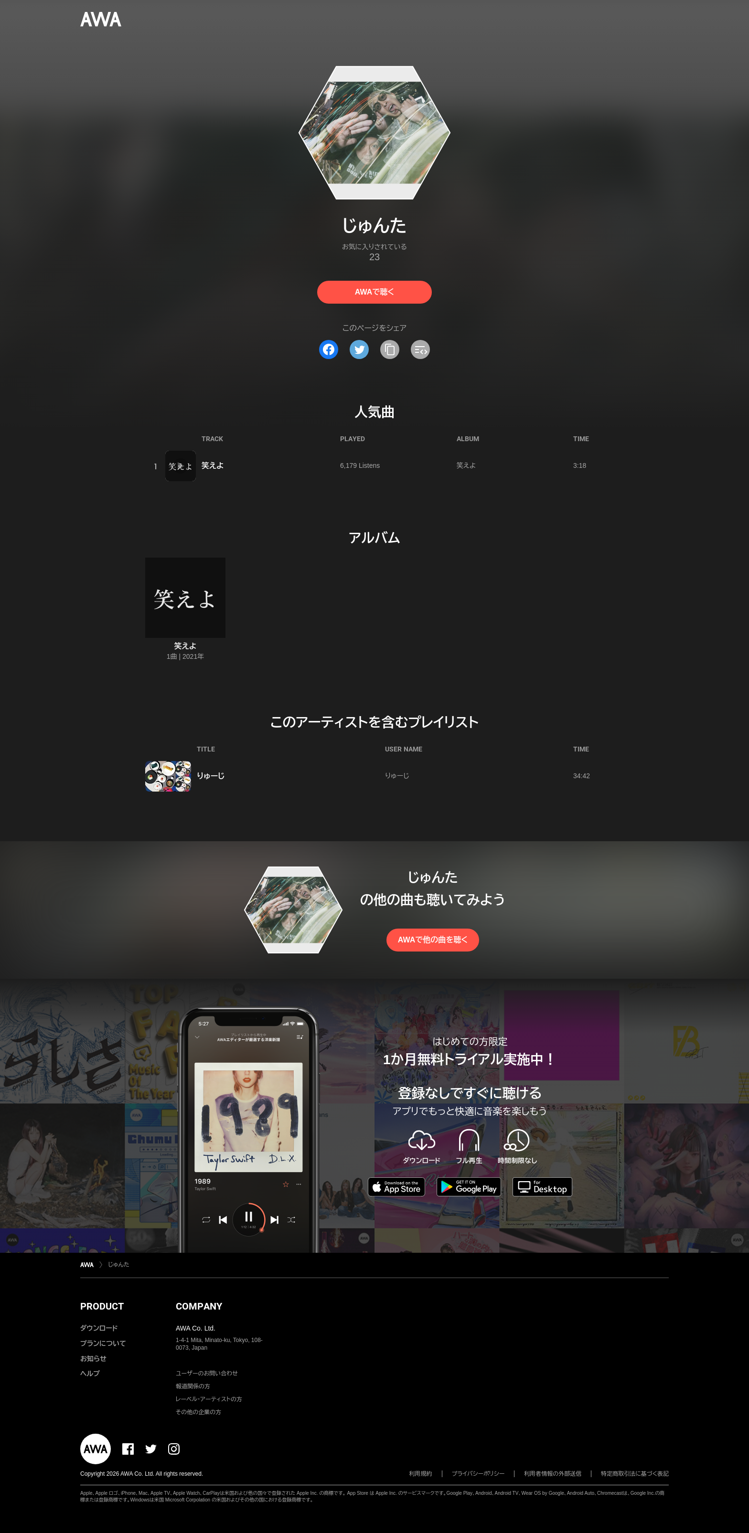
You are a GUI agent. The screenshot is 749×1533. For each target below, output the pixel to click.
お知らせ (93, 1359)
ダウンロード (99, 1328)
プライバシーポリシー (478, 1473)
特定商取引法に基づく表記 (635, 1473)
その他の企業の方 (198, 1412)
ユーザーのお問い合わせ (207, 1373)
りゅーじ (211, 776)
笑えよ (213, 466)
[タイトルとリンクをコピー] (389, 349)
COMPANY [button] (199, 1306)
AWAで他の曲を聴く (433, 940)
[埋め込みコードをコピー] (420, 349)
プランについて (103, 1343)
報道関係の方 (193, 1386)
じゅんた (118, 1264)
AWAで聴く (374, 292)
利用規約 (420, 1473)
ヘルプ (90, 1373)
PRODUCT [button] (102, 1306)
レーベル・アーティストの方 (209, 1399)
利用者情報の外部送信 (552, 1473)
